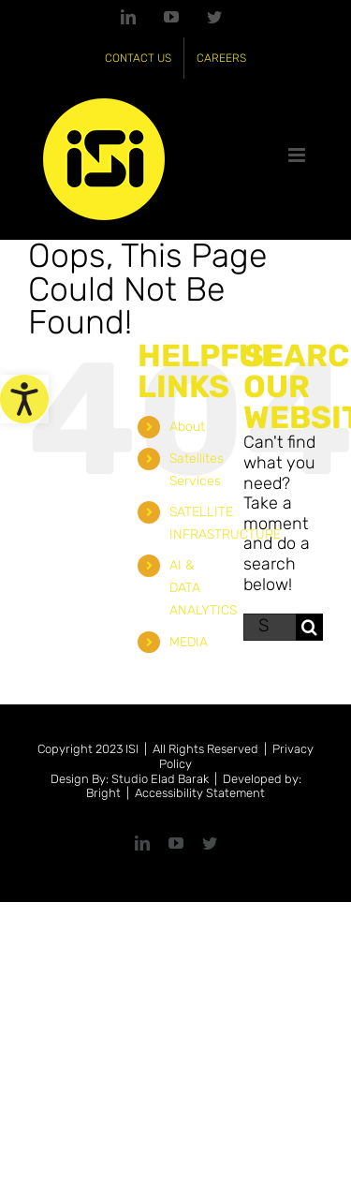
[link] (24, 399)
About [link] (187, 427)
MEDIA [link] (188, 642)
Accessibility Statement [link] (200, 793)
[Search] (309, 627)
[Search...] (269, 627)
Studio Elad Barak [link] (160, 779)
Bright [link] (103, 793)
